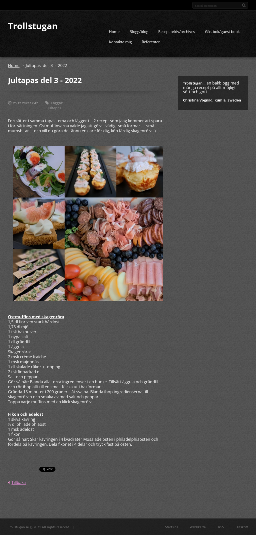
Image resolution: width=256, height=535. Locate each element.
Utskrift (242, 526)
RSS (221, 526)
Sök (243, 5)
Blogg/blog (139, 31)
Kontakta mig (120, 41)
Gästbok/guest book (222, 31)
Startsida (171, 526)
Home (114, 31)
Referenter (151, 41)
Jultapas (54, 107)
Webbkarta (198, 526)
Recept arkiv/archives (176, 31)
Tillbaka (19, 482)
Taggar (56, 102)
